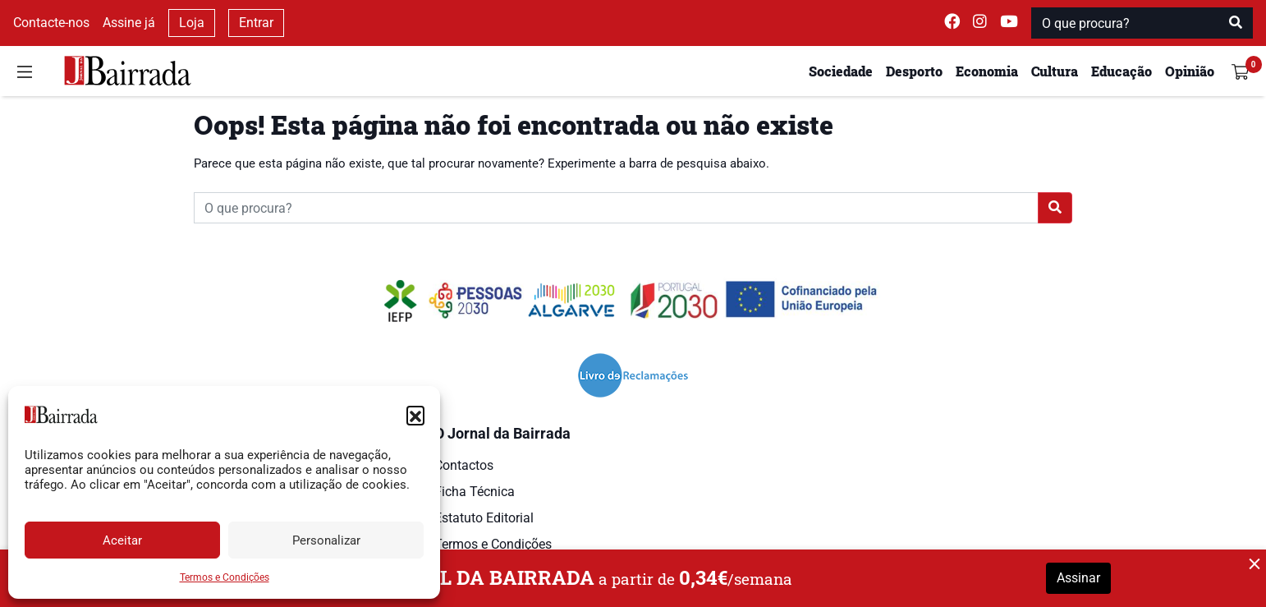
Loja (191, 22)
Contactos (463, 465)
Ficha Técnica (474, 491)
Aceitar (122, 540)
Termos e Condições (224, 577)
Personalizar (326, 540)
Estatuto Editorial (484, 518)
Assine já (129, 22)
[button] (415, 415)
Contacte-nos (51, 22)
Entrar (256, 22)
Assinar (1078, 578)
